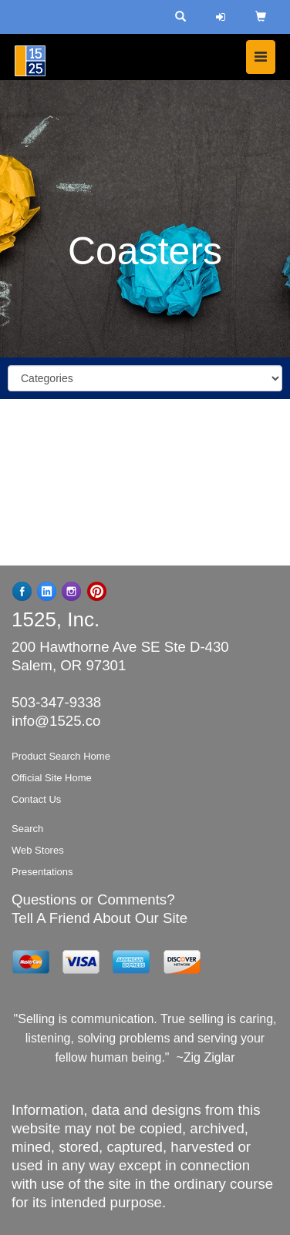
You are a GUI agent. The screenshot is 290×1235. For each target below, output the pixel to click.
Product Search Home (61, 756)
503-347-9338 (56, 702)
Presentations (42, 872)
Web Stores (38, 850)
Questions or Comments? (93, 899)
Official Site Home (52, 778)
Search (27, 828)
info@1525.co (56, 721)
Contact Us (36, 799)
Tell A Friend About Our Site (99, 918)
